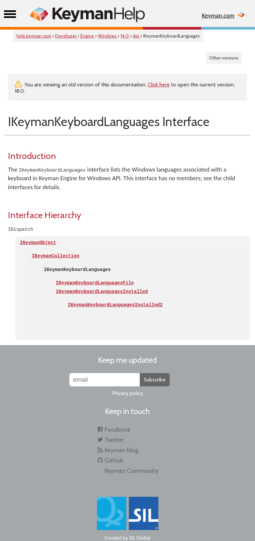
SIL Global (139, 538)
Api (136, 36)
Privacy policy (127, 393)
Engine (87, 36)
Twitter (114, 440)
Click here (159, 84)
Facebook (117, 429)
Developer (66, 36)
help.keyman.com (34, 36)
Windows (108, 36)
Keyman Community (131, 470)
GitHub (114, 460)
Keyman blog (121, 450)
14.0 (125, 36)
